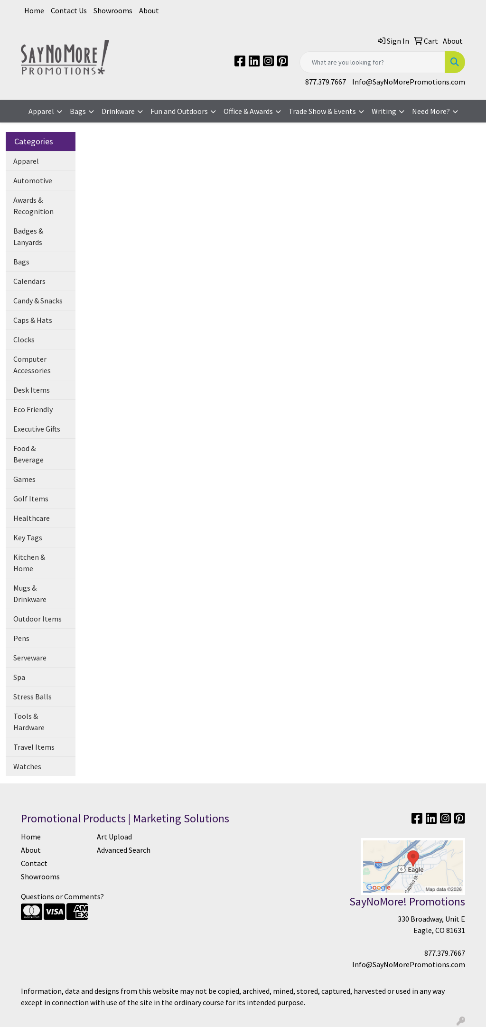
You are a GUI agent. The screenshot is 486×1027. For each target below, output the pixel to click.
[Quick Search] (372, 62)
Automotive (32, 180)
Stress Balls (32, 696)
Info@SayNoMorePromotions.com (408, 81)
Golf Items (30, 498)
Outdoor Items (37, 618)
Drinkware (118, 111)
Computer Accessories (32, 364)
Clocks (24, 339)
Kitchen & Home (29, 562)
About (149, 10)
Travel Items (34, 747)
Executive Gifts (36, 428)
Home (34, 10)
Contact (34, 863)
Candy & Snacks (38, 300)
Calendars (29, 281)
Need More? (431, 111)
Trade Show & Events (322, 111)
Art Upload (114, 836)
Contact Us (69, 10)
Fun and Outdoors (179, 111)
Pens (21, 638)
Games (24, 479)
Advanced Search (123, 850)
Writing (384, 111)
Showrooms (112, 10)
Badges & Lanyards (28, 236)
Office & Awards (248, 111)
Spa (19, 677)
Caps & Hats (32, 320)
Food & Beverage (28, 453)
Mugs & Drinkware (30, 593)
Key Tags (27, 537)
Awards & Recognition (33, 205)
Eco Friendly (33, 409)
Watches (27, 766)
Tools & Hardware (29, 721)
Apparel (41, 111)
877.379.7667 (325, 81)
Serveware (30, 657)
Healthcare (31, 518)
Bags (78, 111)
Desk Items (31, 390)
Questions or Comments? (62, 896)
